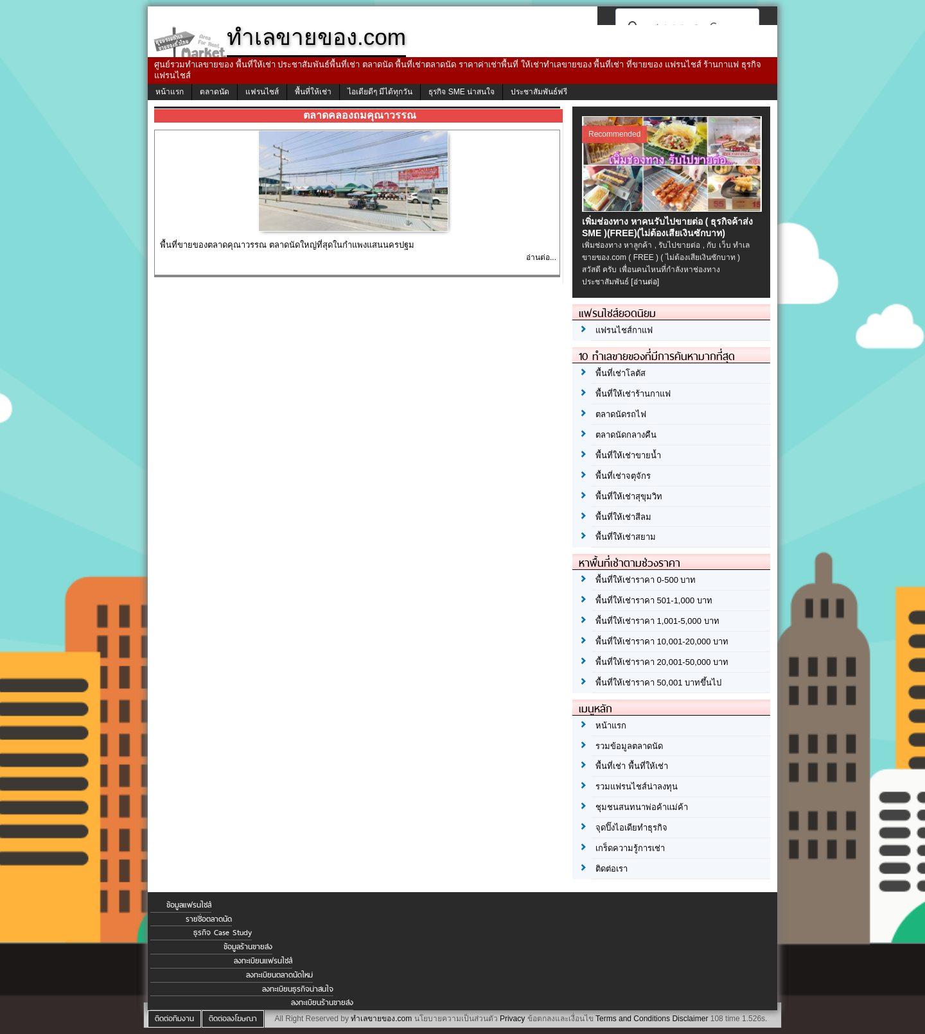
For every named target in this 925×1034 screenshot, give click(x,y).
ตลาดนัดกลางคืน (625, 435)
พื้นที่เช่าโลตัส (620, 373)
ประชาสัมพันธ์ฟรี (539, 91)
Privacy (512, 1018)
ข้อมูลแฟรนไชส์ (188, 905)
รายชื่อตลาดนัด (209, 919)
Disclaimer (690, 1018)
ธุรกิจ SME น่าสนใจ (461, 91)
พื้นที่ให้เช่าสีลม (623, 517)
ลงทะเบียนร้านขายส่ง (322, 1002)
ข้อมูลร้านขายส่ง (248, 946)
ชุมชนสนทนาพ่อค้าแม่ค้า (641, 807)
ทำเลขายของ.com (381, 1018)
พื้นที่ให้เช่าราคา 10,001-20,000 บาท (661, 641)
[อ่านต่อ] (645, 281)
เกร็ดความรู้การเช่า (630, 848)
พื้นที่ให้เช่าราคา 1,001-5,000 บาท (657, 621)
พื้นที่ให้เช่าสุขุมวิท (628, 496)
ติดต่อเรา (611, 869)
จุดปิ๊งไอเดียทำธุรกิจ (631, 827)
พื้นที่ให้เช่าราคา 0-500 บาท (645, 580)
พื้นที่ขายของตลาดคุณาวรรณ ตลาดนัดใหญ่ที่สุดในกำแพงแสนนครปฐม (287, 245)
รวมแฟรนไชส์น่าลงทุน (636, 786)
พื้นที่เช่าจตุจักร (623, 476)
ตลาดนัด (214, 91)
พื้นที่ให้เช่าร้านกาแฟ (633, 394)
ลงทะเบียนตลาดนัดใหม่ (279, 975)
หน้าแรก (169, 91)
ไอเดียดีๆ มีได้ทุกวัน (380, 91)
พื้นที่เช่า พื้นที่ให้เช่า (631, 766)
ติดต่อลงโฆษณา (233, 1018)
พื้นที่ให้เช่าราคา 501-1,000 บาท (653, 600)
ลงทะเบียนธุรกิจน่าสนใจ (297, 989)
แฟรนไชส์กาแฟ (624, 330)
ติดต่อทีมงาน (174, 1018)
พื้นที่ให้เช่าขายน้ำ (628, 455)
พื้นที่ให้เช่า (313, 91)
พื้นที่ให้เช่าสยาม (625, 537)
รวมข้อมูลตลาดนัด (629, 746)
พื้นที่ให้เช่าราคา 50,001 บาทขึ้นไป (658, 682)
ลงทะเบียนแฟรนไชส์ (263, 960)
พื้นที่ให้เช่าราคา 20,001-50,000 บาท (661, 662)
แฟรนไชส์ (262, 91)
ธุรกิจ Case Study (222, 932)
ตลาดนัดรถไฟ (620, 414)
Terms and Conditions (632, 1018)
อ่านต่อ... (541, 257)
